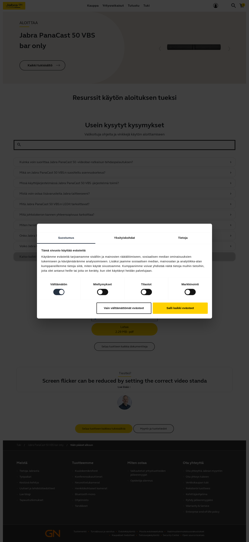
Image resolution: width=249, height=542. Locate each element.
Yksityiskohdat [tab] (124, 237)
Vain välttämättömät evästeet (124, 308)
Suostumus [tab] (66, 237)
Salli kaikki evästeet (180, 308)
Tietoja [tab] (183, 237)
